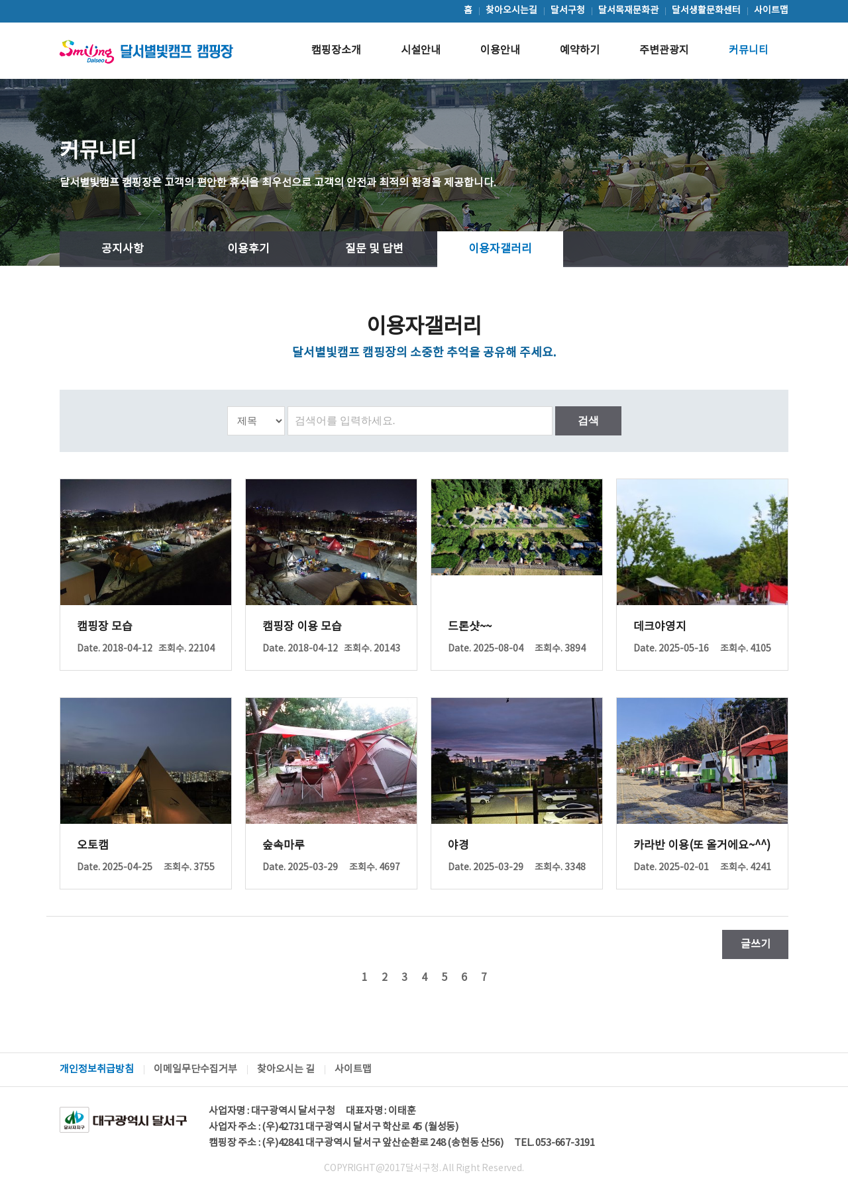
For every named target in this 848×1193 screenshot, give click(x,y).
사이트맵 (353, 1069)
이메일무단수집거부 (195, 1069)
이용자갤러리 (500, 249)
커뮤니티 (748, 50)
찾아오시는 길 (286, 1069)
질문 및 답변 (374, 249)
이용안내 (500, 50)
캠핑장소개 (336, 50)
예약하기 (580, 50)
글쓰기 (755, 944)
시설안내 (421, 50)
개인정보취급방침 (97, 1069)
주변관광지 (664, 50)
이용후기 (248, 249)
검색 (588, 420)
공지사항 (122, 249)
